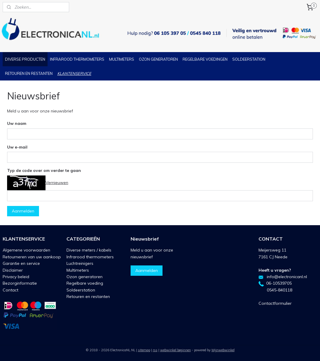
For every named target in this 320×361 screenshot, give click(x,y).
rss (155, 350)
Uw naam (16, 123)
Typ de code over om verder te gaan (44, 170)
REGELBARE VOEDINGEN (205, 59)
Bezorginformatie (20, 283)
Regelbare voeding (84, 283)
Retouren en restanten (88, 296)
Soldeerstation (80, 290)
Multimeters (77, 270)
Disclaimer (13, 270)
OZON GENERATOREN (158, 59)
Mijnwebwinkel (223, 350)
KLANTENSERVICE (74, 73)
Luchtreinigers (79, 263)
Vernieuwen (57, 182)
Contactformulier (275, 303)
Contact (10, 290)
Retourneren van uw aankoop (32, 257)
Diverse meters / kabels (88, 250)
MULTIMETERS (121, 59)
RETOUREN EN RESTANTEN (29, 73)
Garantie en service (21, 263)
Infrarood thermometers (90, 257)
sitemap (144, 350)
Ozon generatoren (84, 276)
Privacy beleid (16, 276)
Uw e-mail (17, 146)
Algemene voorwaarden (26, 250)
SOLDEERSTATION (248, 59)
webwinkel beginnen (175, 350)
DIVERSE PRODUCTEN (25, 59)
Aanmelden (23, 211)
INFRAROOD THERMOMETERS (77, 59)
